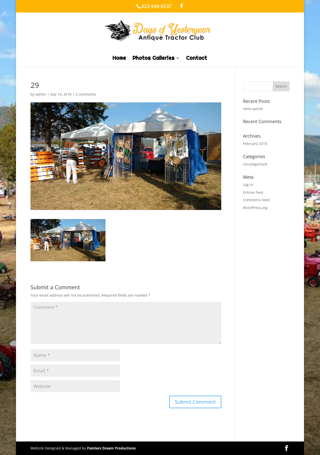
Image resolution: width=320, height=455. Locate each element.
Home (119, 58)
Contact (196, 58)
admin (41, 94)
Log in (248, 184)
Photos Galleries (153, 58)
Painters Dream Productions (111, 448)
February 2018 (255, 143)
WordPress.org (255, 207)
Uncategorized (255, 164)
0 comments (86, 94)
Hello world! (253, 108)
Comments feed (256, 199)
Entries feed (253, 192)
